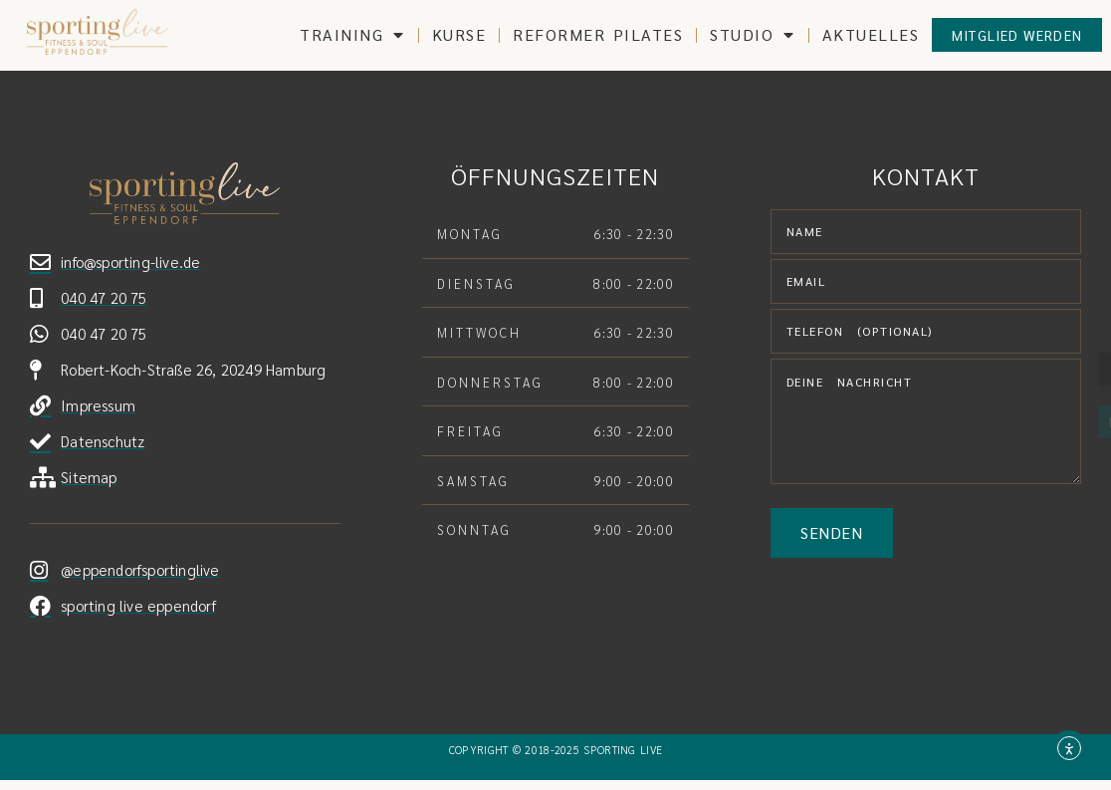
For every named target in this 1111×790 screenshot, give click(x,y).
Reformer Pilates (598, 34)
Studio (752, 35)
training (352, 35)
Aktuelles (871, 34)
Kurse (459, 34)
